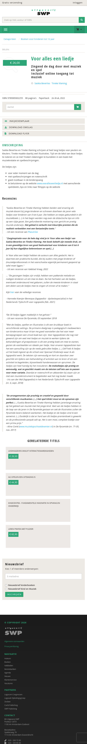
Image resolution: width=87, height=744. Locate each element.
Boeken (7, 661)
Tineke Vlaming (59, 83)
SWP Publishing (10, 708)
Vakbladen (8, 665)
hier (12, 292)
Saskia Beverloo (42, 83)
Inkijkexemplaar (17, 121)
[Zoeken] (82, 20)
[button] (79, 29)
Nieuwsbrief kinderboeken (20, 584)
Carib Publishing (11, 704)
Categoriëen (10, 39)
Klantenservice (10, 679)
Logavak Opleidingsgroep (14, 697)
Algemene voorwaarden (14, 640)
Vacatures (8, 682)
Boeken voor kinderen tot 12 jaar (38, 39)
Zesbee (7, 700)
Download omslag (19, 127)
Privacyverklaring (11, 645)
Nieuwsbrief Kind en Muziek (20, 588)
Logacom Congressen (13, 693)
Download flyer (17, 133)
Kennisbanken (10, 668)
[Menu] (5, 29)
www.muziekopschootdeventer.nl (35, 426)
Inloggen (76, 2)
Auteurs (7, 657)
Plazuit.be (33, 231)
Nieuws (7, 675)
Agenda (7, 672)
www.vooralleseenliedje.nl (50, 183)
